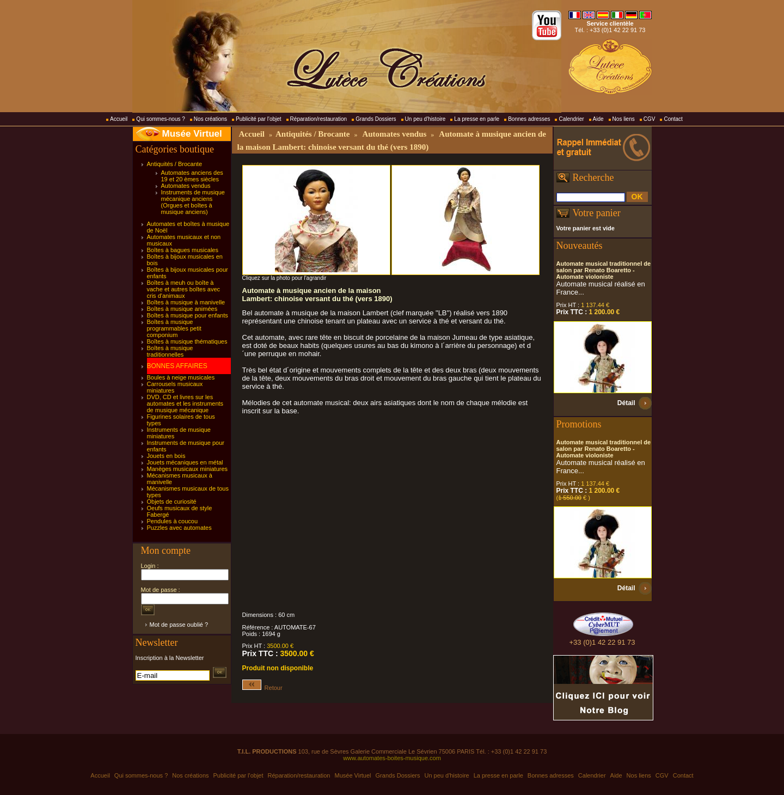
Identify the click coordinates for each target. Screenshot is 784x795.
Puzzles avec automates (179, 527)
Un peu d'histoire (425, 119)
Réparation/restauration (318, 119)
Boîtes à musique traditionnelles (170, 351)
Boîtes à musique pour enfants (187, 315)
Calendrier (571, 119)
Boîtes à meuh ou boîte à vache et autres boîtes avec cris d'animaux (183, 289)
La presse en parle (476, 119)
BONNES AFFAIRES (177, 366)
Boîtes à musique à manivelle (186, 302)
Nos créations (210, 119)
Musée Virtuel (192, 134)
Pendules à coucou (172, 521)
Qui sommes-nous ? (160, 119)
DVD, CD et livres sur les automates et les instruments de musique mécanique (185, 403)
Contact (673, 119)
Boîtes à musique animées (182, 308)
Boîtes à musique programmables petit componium (174, 328)
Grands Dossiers (376, 119)
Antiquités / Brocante (175, 164)
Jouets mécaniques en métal (185, 462)
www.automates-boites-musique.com (392, 758)
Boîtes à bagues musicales (182, 250)
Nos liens (623, 119)
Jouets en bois (166, 455)
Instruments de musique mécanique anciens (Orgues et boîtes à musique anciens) (193, 202)
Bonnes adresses (529, 119)
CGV (650, 119)
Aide (598, 119)
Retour (262, 687)
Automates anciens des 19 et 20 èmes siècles (192, 175)
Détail (626, 403)
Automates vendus (186, 185)
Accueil (118, 119)
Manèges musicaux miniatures (187, 469)
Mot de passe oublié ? (179, 624)
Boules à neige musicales (181, 377)
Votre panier (597, 212)
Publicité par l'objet (258, 119)
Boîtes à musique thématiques (187, 341)
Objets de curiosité (172, 501)
